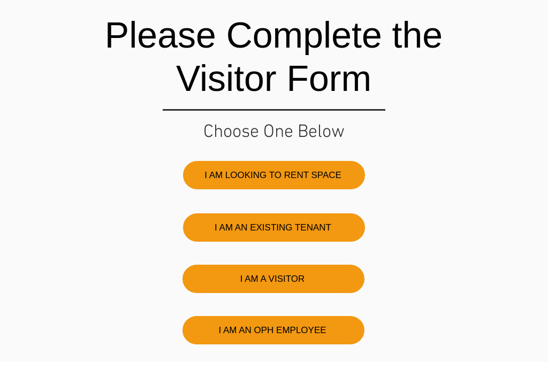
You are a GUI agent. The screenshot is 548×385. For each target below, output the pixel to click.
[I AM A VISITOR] (273, 279)
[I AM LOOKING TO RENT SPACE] (274, 175)
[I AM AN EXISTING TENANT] (274, 227)
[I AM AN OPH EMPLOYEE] (273, 330)
